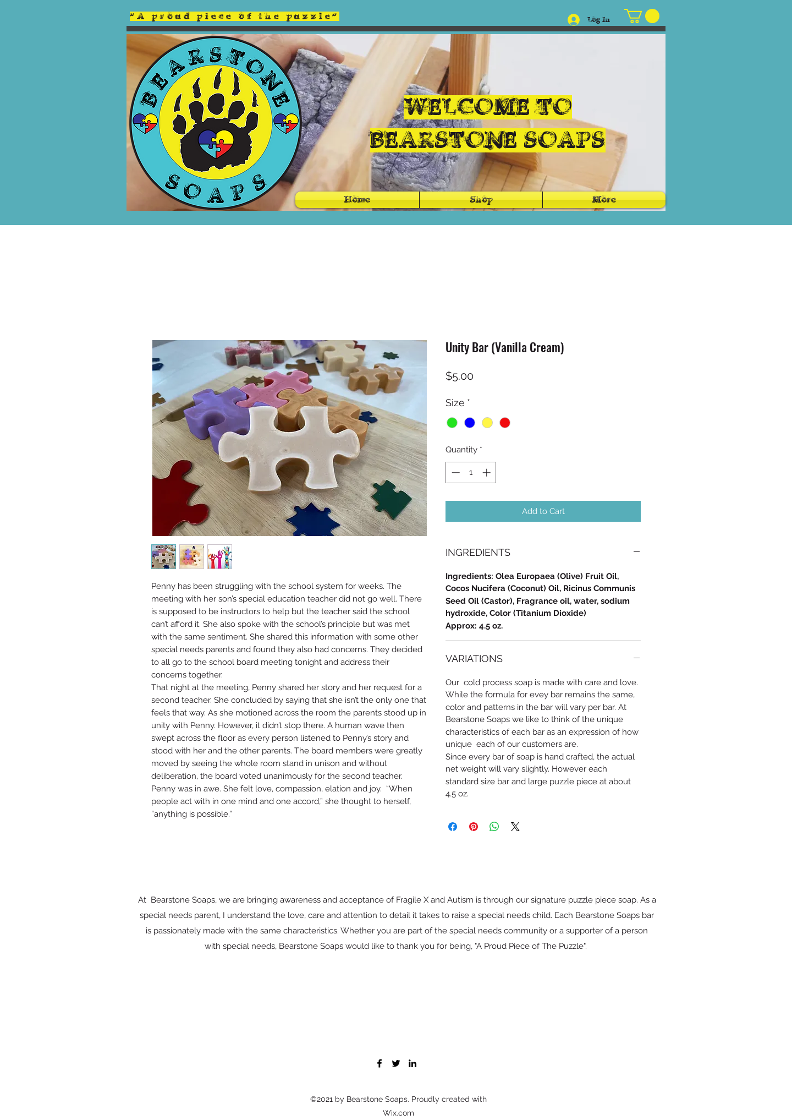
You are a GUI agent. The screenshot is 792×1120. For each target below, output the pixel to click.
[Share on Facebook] (452, 826)
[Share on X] (515, 826)
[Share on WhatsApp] (494, 826)
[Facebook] (379, 1063)
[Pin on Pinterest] (473, 826)
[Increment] (487, 472)
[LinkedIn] (412, 1063)
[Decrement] (454, 472)
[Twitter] (396, 1063)
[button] (641, 16)
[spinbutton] (471, 472)
